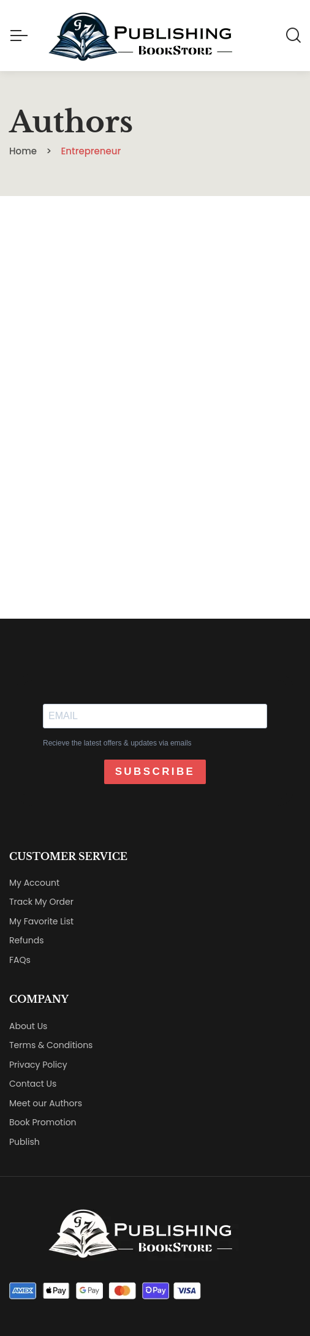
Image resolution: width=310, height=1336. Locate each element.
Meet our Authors (45, 1103)
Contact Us (32, 1083)
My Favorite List (41, 921)
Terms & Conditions (51, 1045)
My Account (34, 883)
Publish (24, 1142)
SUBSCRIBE (155, 771)
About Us (28, 1026)
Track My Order (41, 902)
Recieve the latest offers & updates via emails (117, 743)
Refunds (26, 940)
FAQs (20, 960)
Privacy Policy (38, 1065)
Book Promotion (43, 1122)
